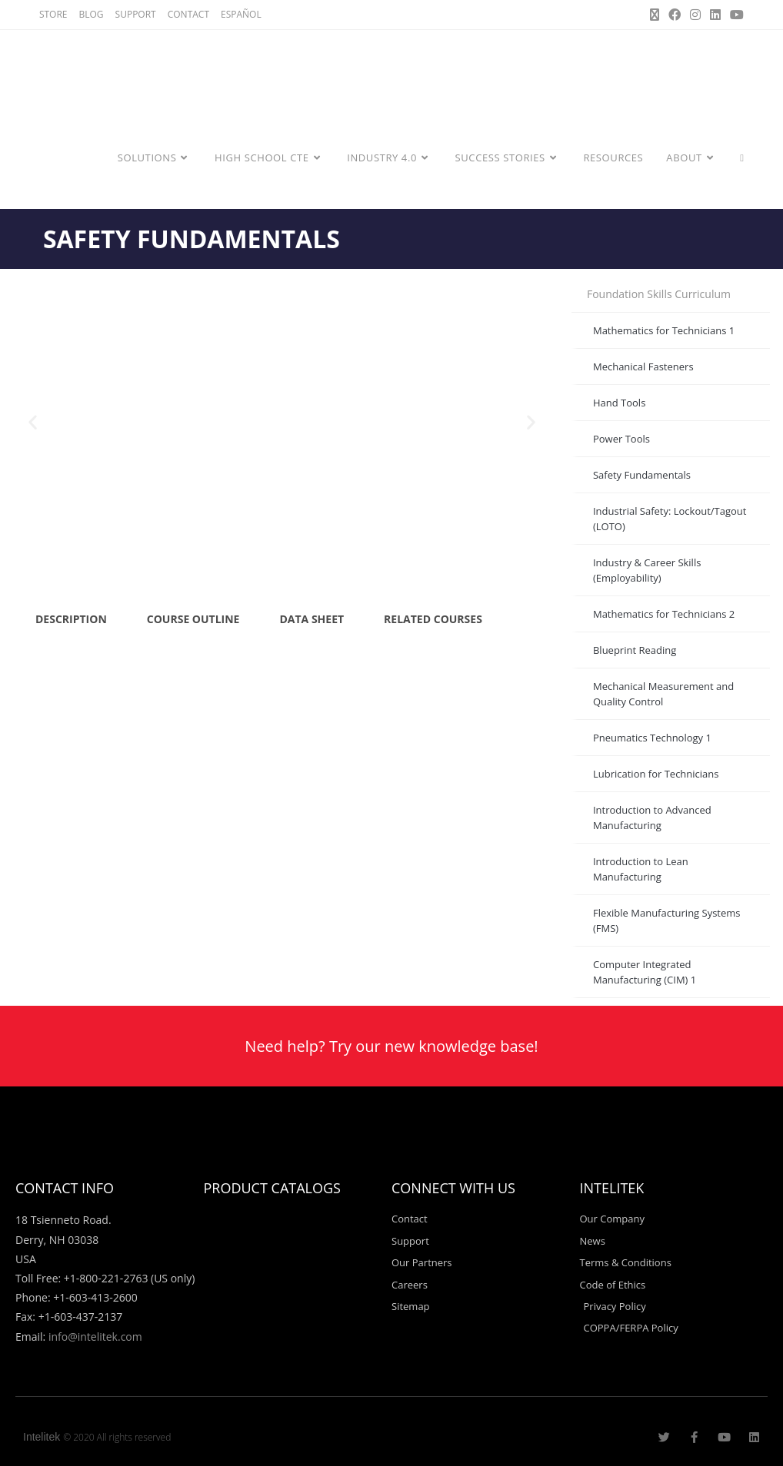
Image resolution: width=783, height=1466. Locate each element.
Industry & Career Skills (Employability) (647, 570)
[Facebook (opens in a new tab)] (674, 14)
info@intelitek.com (95, 1336)
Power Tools (621, 439)
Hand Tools (619, 403)
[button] (32, 422)
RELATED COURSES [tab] (433, 619)
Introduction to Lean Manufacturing (640, 869)
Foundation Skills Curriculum (659, 294)
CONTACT (188, 14)
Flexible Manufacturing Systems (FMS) (667, 920)
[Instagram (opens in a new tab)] (695, 14)
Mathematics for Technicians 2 (664, 614)
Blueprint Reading (634, 650)
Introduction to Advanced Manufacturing (652, 817)
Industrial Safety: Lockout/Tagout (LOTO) (670, 518)
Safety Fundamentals (642, 475)
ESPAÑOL (241, 14)
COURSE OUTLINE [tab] (193, 619)
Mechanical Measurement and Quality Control (663, 693)
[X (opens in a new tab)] (654, 14)
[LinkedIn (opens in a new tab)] (715, 14)
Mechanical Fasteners (643, 366)
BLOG (91, 14)
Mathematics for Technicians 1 (664, 330)
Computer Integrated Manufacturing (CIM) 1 (644, 972)
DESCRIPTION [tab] (71, 619)
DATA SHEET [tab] (311, 619)
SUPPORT (135, 14)
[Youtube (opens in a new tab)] (734, 14)
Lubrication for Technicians (656, 774)
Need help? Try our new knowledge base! (391, 1046)
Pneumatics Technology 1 (652, 738)
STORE (53, 14)
